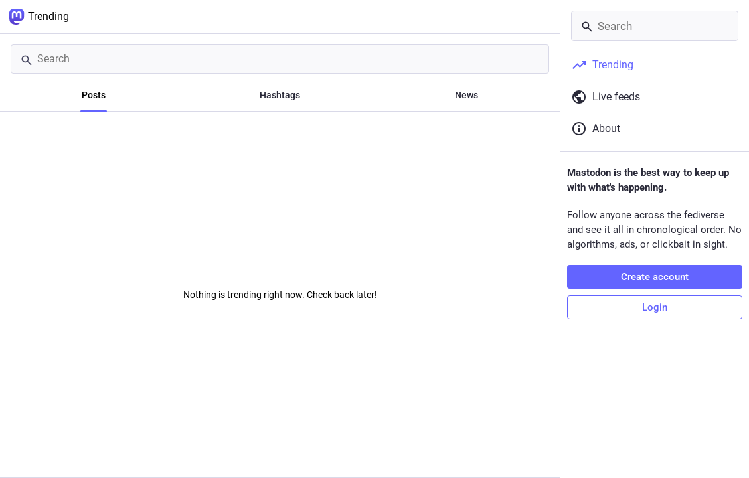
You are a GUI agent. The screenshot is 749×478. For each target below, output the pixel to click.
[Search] (280, 59)
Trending (39, 17)
